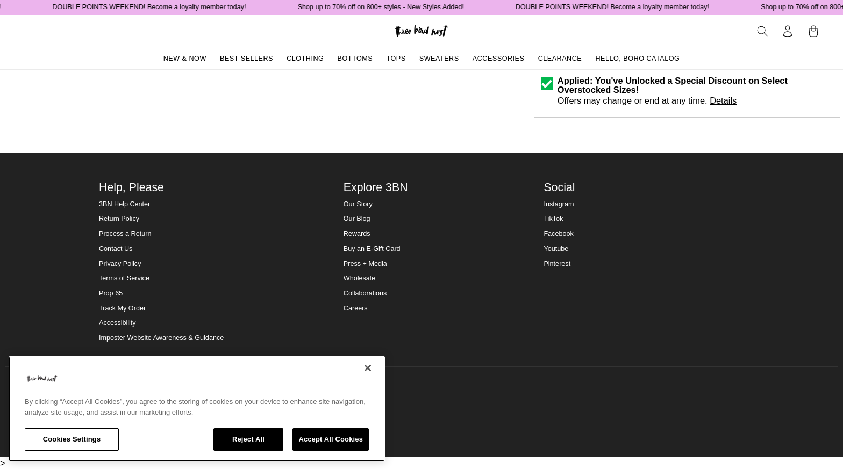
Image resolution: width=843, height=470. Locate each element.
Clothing (305, 58)
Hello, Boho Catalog (637, 58)
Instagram (559, 204)
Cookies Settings (72, 439)
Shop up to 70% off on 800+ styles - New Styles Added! (386, 7)
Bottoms (355, 58)
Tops (395, 58)
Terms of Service (124, 278)
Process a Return (125, 233)
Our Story (358, 204)
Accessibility (117, 323)
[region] (197, 408)
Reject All (248, 439)
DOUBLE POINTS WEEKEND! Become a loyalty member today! (155, 7)
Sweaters (439, 58)
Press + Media (365, 263)
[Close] (368, 368)
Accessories (499, 58)
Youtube (556, 248)
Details (723, 100)
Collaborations (365, 293)
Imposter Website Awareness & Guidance (161, 338)
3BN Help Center (124, 204)
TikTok (553, 218)
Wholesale (359, 278)
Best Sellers (246, 58)
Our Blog (357, 218)
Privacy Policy (120, 263)
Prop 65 (111, 293)
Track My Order (122, 308)
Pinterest (557, 263)
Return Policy (119, 218)
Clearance (560, 58)
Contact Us (115, 248)
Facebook (558, 233)
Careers (356, 308)
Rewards (357, 233)
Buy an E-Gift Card (372, 248)
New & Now (184, 58)
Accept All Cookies (330, 439)
